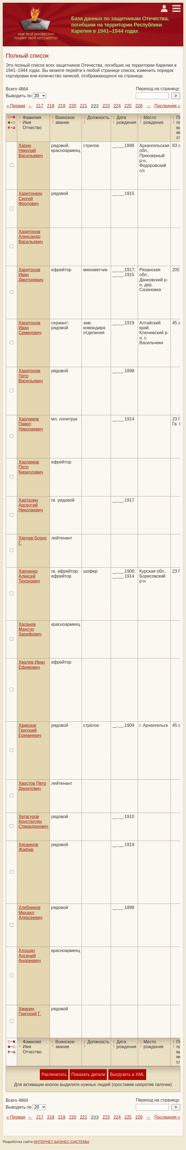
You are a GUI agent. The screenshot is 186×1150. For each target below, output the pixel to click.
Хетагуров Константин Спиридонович (33, 821)
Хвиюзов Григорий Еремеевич (30, 730)
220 (72, 105)
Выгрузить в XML (127, 1074)
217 (39, 105)
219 (61, 105)
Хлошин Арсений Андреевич (30, 955)
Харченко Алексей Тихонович (29, 576)
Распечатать (54, 1074)
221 (83, 105)
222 (95, 106)
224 (117, 105)
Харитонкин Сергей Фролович (30, 198)
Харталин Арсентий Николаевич (31, 505)
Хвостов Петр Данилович (32, 786)
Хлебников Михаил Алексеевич (31, 912)
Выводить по (19, 95)
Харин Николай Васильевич (31, 150)
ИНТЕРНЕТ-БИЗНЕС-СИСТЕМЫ (61, 1142)
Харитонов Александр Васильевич (31, 236)
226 (139, 105)
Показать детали (88, 1074)
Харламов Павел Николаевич (31, 424)
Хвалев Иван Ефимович (32, 664)
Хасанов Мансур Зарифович (30, 629)
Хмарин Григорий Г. (30, 1011)
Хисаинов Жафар (28, 847)
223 (106, 105)
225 (128, 105)
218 (51, 105)
